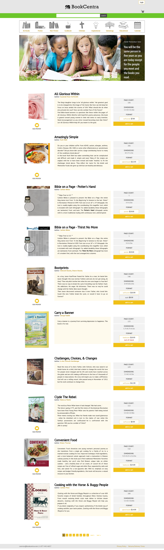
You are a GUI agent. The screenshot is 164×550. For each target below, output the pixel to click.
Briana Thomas (65, 443)
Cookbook (68, 31)
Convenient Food (65, 440)
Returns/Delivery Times (136, 546)
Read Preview (37, 129)
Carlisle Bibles (65, 189)
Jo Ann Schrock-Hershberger (69, 361)
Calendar (138, 31)
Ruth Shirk (63, 140)
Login (141, 2)
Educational (123, 31)
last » (99, 535)
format (129, 114)
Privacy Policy (121, 546)
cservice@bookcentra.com (28, 546)
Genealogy (109, 31)
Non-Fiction (54, 31)
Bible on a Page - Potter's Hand (75, 187)
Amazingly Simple (66, 137)
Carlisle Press (64, 488)
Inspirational (95, 31)
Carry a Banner (64, 313)
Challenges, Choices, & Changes (75, 358)
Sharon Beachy (77, 271)
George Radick (65, 315)
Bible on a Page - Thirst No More (76, 227)
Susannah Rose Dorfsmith (69, 97)
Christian (82, 31)
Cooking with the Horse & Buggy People (81, 485)
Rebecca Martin (65, 400)
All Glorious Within (66, 94)
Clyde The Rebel (65, 397)
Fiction (40, 31)
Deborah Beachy (65, 271)
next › (92, 535)
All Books (26, 31)
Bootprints (61, 268)
